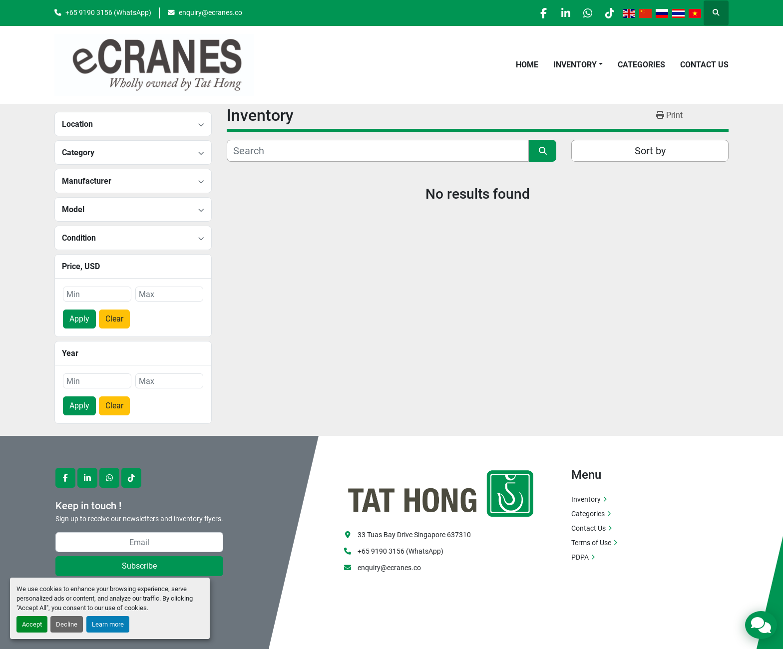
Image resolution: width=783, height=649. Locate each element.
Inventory (575, 64)
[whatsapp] (582, 12)
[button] (578, 65)
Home (527, 64)
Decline (66, 624)
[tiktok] (607, 12)
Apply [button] (79, 319)
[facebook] (531, 12)
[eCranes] (441, 492)
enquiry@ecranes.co (210, 12)
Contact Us (704, 64)
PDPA (580, 557)
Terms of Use (591, 543)
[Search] (378, 151)
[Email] (139, 542)
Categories (641, 64)
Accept (32, 624)
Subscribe (139, 566)
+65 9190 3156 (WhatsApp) (108, 12)
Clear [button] (114, 319)
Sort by (650, 151)
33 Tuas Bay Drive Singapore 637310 (414, 535)
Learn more (108, 624)
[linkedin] (556, 12)
